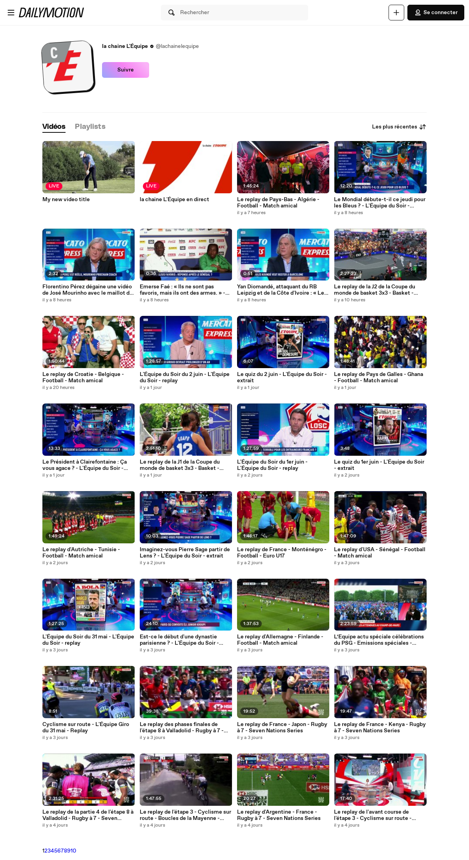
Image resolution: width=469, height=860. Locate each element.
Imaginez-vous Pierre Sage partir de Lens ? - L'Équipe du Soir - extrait (185, 552)
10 (73, 850)
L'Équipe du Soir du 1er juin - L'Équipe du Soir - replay (272, 465)
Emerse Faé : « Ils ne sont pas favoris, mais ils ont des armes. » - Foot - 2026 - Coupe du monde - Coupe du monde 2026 (182, 290)
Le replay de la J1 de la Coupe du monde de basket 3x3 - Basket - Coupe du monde (180, 465)
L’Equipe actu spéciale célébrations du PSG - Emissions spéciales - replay (379, 640)
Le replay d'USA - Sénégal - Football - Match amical (379, 552)
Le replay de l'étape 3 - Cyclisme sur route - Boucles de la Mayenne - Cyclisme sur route (185, 815)
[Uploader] (396, 12)
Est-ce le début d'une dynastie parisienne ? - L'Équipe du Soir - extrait (179, 640)
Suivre (125, 69)
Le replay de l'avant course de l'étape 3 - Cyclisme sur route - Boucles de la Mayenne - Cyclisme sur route (377, 815)
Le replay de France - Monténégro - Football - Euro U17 (282, 552)
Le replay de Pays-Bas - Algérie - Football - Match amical (278, 202)
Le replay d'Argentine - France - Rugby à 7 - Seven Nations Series (279, 815)
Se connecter (436, 13)
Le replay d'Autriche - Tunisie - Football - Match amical (81, 552)
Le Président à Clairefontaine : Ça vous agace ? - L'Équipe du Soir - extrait (84, 465)
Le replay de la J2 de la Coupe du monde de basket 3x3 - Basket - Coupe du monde (374, 290)
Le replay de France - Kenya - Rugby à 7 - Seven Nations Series (380, 727)
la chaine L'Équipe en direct (174, 199)
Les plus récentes (399, 127)
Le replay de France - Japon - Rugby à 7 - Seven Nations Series (282, 727)
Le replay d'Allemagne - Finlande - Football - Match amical (280, 640)
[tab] (54, 127)
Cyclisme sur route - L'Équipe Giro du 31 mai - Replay (85, 727)
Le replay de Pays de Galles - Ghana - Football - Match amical (378, 377)
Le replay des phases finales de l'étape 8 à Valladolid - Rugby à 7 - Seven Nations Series (182, 727)
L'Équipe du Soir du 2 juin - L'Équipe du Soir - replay (185, 377)
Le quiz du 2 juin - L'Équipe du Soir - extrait (282, 377)
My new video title (66, 199)
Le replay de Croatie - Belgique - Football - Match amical (83, 377)
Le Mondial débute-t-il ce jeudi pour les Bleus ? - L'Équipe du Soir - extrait (379, 202)
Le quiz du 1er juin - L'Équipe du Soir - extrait (379, 465)
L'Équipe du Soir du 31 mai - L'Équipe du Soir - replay (88, 640)
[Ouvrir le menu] (11, 12)
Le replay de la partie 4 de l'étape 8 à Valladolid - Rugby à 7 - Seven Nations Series (87, 815)
